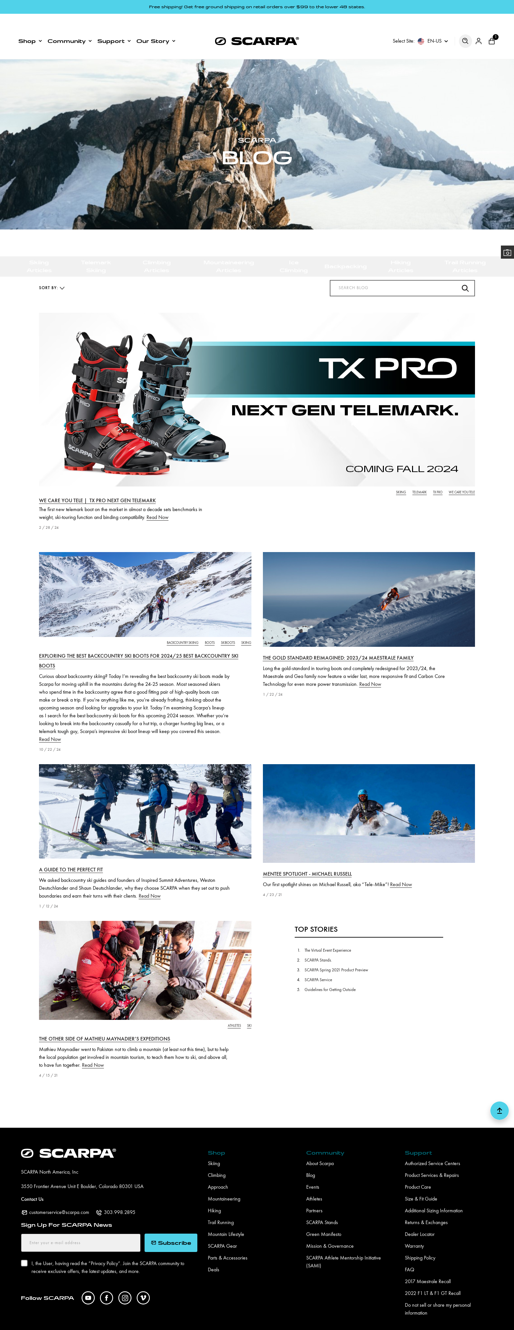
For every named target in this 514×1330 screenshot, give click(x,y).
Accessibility (290, 1320)
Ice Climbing (294, 214)
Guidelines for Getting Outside (330, 976)
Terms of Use (250, 1320)
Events (312, 1173)
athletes (234, 1012)
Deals (213, 1256)
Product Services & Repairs (432, 1161)
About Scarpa (320, 1150)
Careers (173, 1320)
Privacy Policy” (105, 1250)
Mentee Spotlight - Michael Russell (307, 860)
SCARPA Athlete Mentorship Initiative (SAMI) (343, 1248)
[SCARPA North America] (257, 18)
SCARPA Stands (322, 1209)
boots (210, 629)
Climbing (217, 1161)
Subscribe (170, 1229)
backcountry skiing (183, 629)
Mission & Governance (330, 1232)
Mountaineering (224, 1185)
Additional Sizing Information (434, 1197)
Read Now (157, 503)
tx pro (438, 478)
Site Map (326, 1320)
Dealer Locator (420, 1220)
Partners (314, 1197)
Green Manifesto (323, 1220)
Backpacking (346, 213)
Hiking (214, 1197)
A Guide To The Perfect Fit (71, 856)
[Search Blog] (402, 274)
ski (249, 1012)
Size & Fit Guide (421, 1185)
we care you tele (462, 478)
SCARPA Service (318, 966)
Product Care (418, 1173)
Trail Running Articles (465, 214)
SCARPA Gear (222, 1232)
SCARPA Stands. (318, 946)
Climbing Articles (157, 214)
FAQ (409, 1256)
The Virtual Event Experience (328, 937)
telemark (419, 478)
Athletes (314, 1185)
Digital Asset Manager (43, 1320)
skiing (401, 478)
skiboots (228, 629)
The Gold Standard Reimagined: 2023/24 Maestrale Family (338, 644)
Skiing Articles (39, 214)
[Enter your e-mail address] (81, 1229)
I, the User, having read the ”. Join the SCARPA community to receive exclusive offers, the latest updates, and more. (107, 1253)
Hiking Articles (400, 214)
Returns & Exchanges (426, 1209)
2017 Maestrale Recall (428, 1268)
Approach (218, 1173)
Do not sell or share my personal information (438, 1295)
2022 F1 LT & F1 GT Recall (433, 1279)
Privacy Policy (209, 1320)
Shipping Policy (420, 1244)
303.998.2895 (119, 1198)
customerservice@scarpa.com (59, 1198)
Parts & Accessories (227, 1244)
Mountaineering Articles (229, 214)
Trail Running (221, 1209)
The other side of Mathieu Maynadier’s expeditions (104, 1025)
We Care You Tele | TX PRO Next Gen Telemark (97, 487)
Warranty (414, 1232)
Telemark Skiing (96, 214)
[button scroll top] (499, 1099)
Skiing (214, 1150)
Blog (310, 1161)
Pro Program (93, 1320)
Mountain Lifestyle (226, 1220)
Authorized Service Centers (432, 1150)
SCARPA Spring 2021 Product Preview (336, 956)
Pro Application (135, 1320)
